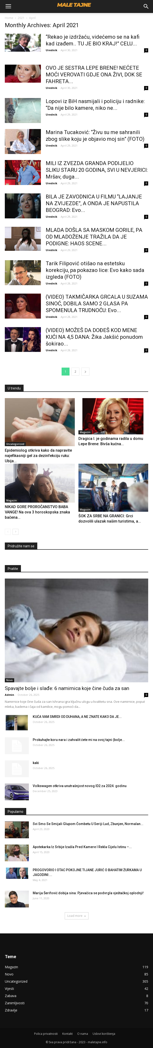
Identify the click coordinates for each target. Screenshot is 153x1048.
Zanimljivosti (15, 1003)
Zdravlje (11, 1010)
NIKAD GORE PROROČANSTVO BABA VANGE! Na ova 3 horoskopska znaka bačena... (37, 512)
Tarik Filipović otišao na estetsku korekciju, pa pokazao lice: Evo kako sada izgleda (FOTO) (95, 270)
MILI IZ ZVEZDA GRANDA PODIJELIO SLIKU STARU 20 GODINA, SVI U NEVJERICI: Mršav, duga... (97, 170)
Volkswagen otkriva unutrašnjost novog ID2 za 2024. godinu (80, 786)
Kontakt (67, 1034)
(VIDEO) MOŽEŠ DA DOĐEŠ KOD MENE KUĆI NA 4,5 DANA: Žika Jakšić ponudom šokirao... (94, 337)
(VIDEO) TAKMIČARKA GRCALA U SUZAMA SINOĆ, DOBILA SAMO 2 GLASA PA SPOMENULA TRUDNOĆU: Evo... (97, 303)
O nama (82, 1034)
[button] (146, 6)
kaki (36, 763)
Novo (9, 680)
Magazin (85, 432)
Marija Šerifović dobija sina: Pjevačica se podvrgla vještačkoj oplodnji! (88, 893)
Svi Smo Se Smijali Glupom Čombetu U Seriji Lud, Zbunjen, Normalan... (88, 824)
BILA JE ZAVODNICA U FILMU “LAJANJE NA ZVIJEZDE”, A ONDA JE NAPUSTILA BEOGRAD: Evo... (94, 203)
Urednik (51, 50)
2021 (21, 18)
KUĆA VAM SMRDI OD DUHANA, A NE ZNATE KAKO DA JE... (77, 717)
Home (9, 18)
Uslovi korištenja (104, 1034)
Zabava (10, 995)
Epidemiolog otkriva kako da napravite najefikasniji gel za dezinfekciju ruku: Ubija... (38, 455)
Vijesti (9, 988)
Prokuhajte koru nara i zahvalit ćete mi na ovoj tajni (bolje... (79, 740)
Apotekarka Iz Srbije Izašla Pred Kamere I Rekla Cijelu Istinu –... (82, 847)
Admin (9, 695)
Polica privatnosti (46, 1034)
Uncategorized (15, 444)
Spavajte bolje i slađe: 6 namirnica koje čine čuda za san (67, 688)
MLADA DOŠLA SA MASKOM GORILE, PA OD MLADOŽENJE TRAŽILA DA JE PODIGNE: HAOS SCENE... (94, 237)
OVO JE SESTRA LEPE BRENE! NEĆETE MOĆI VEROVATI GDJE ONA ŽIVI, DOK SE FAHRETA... (94, 74)
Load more (76, 916)
